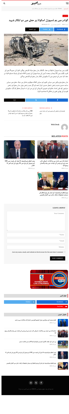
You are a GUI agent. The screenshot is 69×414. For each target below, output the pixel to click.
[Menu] (65, 3)
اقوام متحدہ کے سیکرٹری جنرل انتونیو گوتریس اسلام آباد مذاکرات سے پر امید (34, 320)
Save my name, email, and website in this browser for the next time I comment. (36, 252)
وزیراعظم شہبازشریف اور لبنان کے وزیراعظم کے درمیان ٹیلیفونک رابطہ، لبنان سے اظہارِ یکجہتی (52, 194)
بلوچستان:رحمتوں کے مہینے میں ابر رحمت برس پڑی (50, 112)
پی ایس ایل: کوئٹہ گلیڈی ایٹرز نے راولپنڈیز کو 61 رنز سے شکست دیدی (36, 342)
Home (58, 9)
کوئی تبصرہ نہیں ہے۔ (54, 25)
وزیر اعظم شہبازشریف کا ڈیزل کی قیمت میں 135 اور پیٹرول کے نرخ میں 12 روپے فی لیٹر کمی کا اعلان (18, 163)
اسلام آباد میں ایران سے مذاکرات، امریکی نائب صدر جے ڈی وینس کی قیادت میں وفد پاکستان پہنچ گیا (52, 163)
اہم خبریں (64, 16)
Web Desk (53, 125)
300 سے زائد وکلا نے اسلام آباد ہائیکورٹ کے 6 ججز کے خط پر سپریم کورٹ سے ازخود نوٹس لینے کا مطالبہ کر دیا (19, 113)
